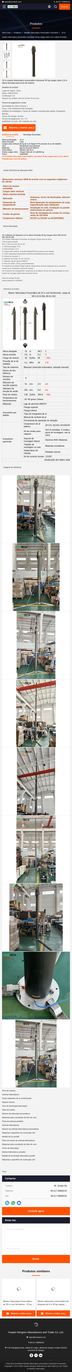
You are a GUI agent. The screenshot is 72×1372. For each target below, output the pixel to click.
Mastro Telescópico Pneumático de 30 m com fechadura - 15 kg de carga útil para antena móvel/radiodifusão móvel (18, 1303)
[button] (7, 77)
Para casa (6, 33)
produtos (17, 33)
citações (64, 7)
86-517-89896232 (61, 2)
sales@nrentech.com (11, 2)
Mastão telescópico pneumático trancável (41, 33)
